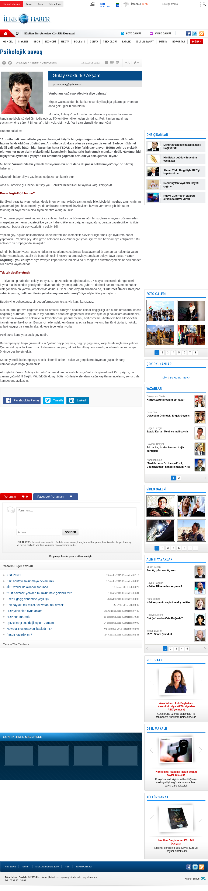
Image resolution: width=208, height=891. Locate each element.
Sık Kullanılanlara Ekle (47, 866)
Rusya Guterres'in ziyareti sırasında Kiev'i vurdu (179, 197)
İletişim (25, 866)
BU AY (186, 378)
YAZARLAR (154, 389)
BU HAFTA (175, 378)
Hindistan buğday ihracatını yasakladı (180, 159)
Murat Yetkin (170, 569)
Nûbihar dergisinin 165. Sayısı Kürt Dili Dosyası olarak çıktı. (176, 846)
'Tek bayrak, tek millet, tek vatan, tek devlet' (35, 605)
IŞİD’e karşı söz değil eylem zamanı (30, 622)
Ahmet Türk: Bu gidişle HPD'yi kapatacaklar (181, 172)
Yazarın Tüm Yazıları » (16, 644)
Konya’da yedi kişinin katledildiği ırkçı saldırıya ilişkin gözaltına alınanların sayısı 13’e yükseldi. (176, 778)
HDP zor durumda (18, 616)
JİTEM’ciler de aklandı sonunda (27, 587)
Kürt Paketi (14, 575)
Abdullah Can (170, 464)
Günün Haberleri (11, 4)
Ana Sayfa (10, 866)
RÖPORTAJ (154, 660)
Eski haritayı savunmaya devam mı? (30, 581)
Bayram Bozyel (170, 448)
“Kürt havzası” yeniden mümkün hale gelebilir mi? (39, 593)
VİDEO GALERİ (156, 489)
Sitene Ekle (55, 4)
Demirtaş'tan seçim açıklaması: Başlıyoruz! (182, 146)
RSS (67, 866)
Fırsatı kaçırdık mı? (19, 634)
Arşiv (40, 4)
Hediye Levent (170, 616)
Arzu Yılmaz (170, 600)
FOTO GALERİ (156, 294)
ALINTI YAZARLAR (159, 559)
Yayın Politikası (83, 866)
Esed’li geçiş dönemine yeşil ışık (28, 599)
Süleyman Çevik (170, 398)
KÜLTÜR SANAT (157, 797)
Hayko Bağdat (170, 585)
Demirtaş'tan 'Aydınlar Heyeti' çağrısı (181, 185)
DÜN (165, 378)
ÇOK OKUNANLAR (158, 364)
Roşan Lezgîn (170, 430)
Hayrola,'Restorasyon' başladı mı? (29, 628)
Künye (29, 4)
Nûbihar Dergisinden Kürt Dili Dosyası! (49, 33)
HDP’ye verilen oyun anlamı (25, 611)
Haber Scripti (192, 878)
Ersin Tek (170, 414)
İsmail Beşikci (170, 632)
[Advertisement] (131, 22)
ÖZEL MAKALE (156, 729)
